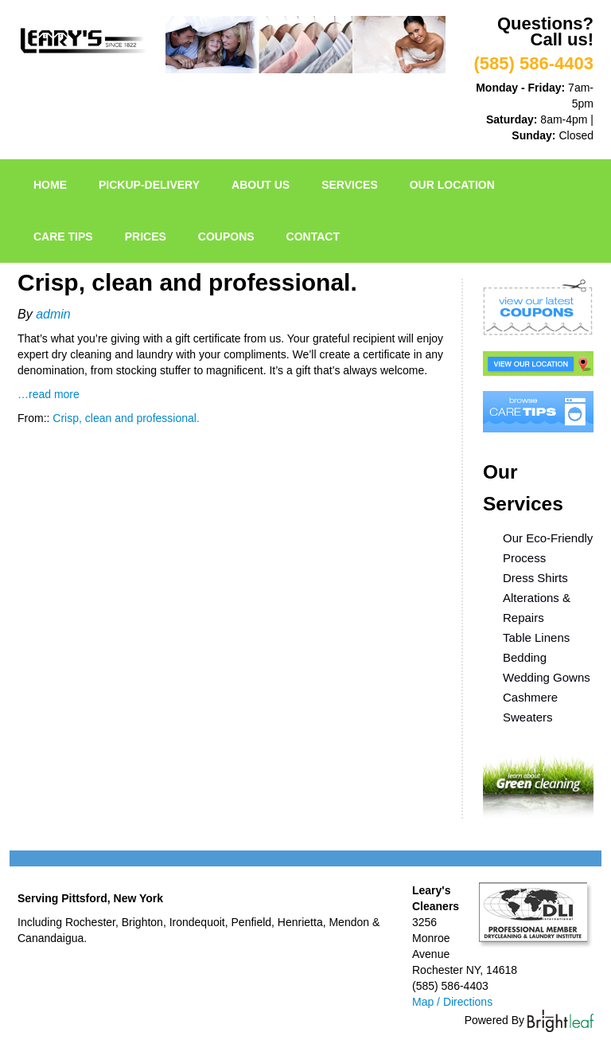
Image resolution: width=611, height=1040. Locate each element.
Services (349, 184)
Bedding (525, 657)
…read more (49, 394)
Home (50, 184)
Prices (145, 236)
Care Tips (63, 236)
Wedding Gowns (546, 677)
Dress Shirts (535, 578)
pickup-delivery (149, 184)
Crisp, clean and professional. (126, 418)
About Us (261, 184)
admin (53, 314)
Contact (313, 236)
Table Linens (536, 637)
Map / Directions (452, 1001)
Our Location (452, 184)
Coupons (226, 236)
